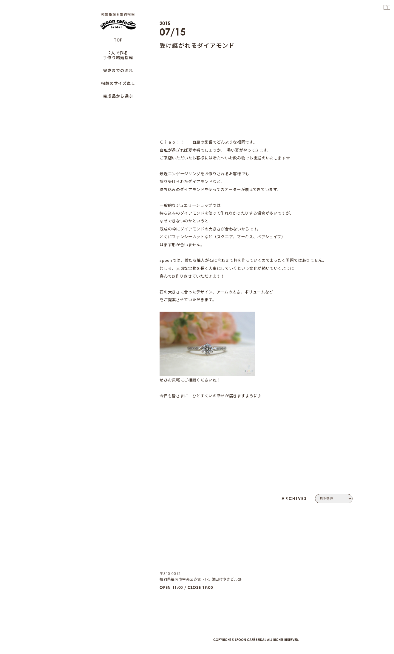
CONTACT (344, 562)
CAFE (348, 597)
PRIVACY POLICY (338, 569)
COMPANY (343, 555)
